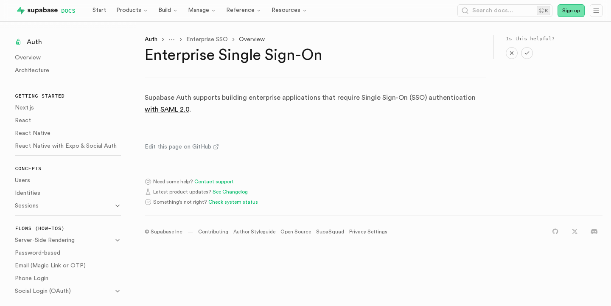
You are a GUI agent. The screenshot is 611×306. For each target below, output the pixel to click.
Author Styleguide (256, 231)
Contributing (215, 231)
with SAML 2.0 (168, 109)
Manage (202, 10)
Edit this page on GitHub (183, 147)
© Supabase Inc (165, 231)
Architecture (34, 70)
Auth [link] (152, 39)
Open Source (297, 231)
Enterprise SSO (209, 39)
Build (168, 10)
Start (99, 10)
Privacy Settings (370, 231)
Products (132, 10)
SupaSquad (332, 231)
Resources (289, 10)
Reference (243, 10)
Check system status (235, 202)
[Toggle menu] (173, 39)
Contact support (215, 181)
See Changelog (231, 191)
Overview (30, 58)
